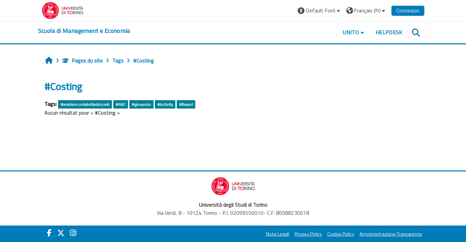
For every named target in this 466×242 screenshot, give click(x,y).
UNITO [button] (351, 32)
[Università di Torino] (63, 10)
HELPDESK (389, 32)
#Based (186, 104)
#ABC (121, 104)
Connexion (407, 10)
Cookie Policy (340, 234)
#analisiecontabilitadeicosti (85, 104)
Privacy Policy (308, 234)
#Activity (165, 104)
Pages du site (82, 60)
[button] (320, 10)
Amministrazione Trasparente (390, 234)
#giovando (141, 104)
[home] (84, 31)
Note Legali (277, 234)
